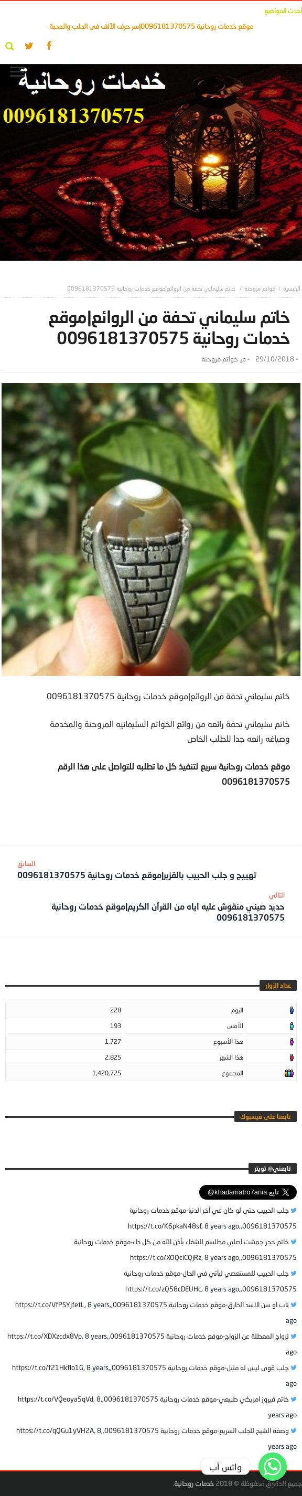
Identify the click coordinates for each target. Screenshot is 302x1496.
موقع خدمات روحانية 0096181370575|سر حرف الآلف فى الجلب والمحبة (151, 26)
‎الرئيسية (291, 288)
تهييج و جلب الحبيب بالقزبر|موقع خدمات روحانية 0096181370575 (136, 869)
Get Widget (272, 1485)
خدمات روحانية (194, 1483)
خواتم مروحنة (260, 288)
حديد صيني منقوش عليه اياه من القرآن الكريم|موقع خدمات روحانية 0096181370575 (157, 906)
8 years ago (221, 1226)
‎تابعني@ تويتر (272, 1168)
